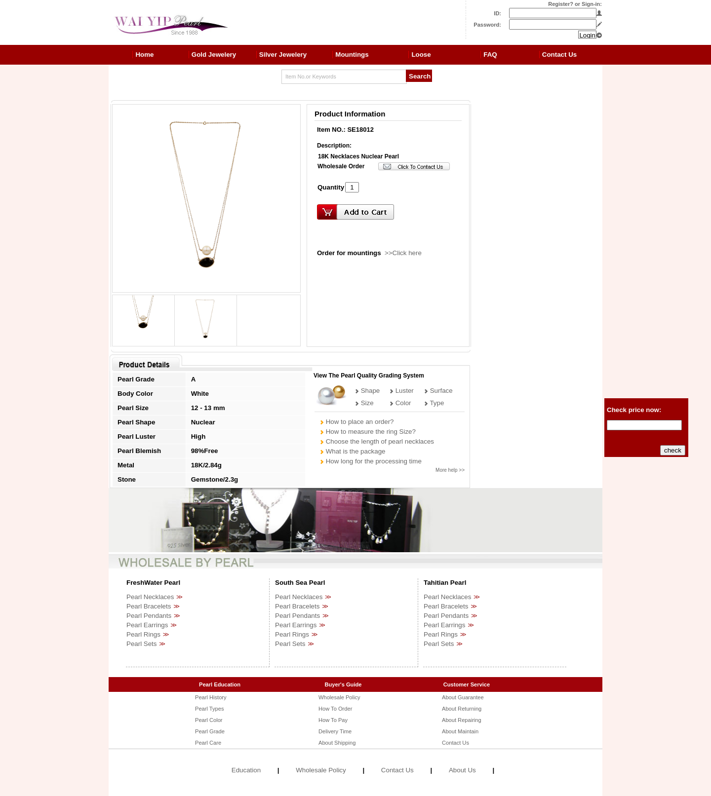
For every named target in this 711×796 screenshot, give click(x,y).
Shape (367, 390)
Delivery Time (335, 731)
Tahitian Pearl (445, 582)
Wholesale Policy (339, 697)
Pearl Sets (141, 643)
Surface (438, 390)
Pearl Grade (210, 731)
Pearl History (211, 697)
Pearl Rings (143, 634)
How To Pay (333, 720)
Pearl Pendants (148, 615)
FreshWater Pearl (153, 582)
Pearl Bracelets (148, 606)
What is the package (352, 451)
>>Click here (403, 253)
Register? (560, 4)
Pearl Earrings (147, 625)
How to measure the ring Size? (367, 431)
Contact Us (559, 54)
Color (400, 403)
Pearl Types (209, 709)
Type (434, 403)
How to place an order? (356, 421)
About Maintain (460, 731)
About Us (462, 770)
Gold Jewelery (214, 54)
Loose (421, 54)
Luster (401, 390)
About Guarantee (463, 697)
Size (364, 403)
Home (144, 54)
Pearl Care (208, 743)
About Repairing (461, 720)
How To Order (335, 709)
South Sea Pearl (300, 582)
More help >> (450, 470)
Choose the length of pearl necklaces (376, 441)
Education (246, 770)
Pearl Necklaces (150, 597)
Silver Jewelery (283, 54)
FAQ (490, 54)
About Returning (461, 709)
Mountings (351, 54)
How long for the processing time (370, 461)
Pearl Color (209, 720)
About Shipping (337, 743)
